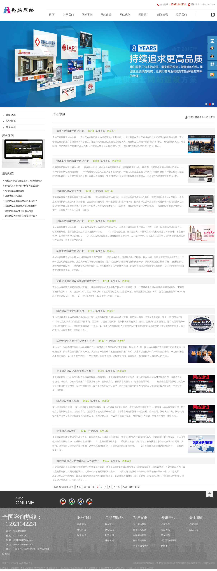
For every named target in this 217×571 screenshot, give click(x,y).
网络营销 (109, 535)
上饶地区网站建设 (13, 195)
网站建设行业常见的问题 (70, 310)
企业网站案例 (139, 524)
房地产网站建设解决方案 (70, 130)
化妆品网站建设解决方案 (70, 220)
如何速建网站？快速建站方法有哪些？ (77, 460)
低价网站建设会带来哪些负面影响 (21, 206)
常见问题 (11, 127)
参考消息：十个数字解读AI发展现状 (22, 185)
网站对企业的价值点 (14, 190)
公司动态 (11, 114)
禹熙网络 (50, 568)
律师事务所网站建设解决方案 (72, 160)
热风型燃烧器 (76, 568)
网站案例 (87, 14)
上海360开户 (119, 568)
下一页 (116, 487)
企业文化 (193, 529)
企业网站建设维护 (66, 430)
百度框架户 (40, 568)
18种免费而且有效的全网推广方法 (75, 340)
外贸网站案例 (139, 529)
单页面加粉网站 (140, 546)
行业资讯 (11, 121)
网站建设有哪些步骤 (67, 400)
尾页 (125, 487)
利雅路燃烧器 (62, 568)
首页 (190, 117)
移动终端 (81, 529)
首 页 (52, 14)
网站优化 (125, 14)
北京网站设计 (132, 568)
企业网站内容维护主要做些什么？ (21, 216)
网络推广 (143, 14)
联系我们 (181, 14)
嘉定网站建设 (146, 568)
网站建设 (106, 14)
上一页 (87, 487)
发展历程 (81, 535)
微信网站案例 (139, 540)
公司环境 (193, 524)
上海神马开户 (105, 568)
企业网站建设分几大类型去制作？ (75, 370)
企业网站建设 (26, 568)
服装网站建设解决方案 (68, 190)
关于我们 (68, 14)
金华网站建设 (91, 568)
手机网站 (81, 524)
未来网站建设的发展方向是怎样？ (21, 200)
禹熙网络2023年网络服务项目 (19, 211)
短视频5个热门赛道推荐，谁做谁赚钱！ (24, 180)
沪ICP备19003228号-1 (21, 563)
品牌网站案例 (139, 535)
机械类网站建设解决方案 (70, 250)
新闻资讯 (162, 14)
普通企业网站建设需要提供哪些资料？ (77, 280)
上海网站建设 (208, 563)
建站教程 (109, 540)
